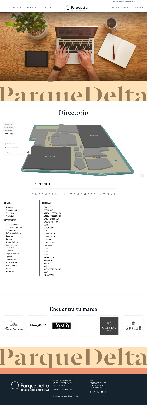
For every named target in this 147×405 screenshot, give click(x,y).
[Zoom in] (142, 172)
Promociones (33, 8)
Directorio (17, 8)
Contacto (139, 8)
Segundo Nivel (8, 127)
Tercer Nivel (8, 124)
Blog (104, 8)
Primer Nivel (8, 130)
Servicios (93, 384)
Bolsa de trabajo (96, 386)
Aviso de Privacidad (97, 387)
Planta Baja (9, 134)
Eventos (47, 8)
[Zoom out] (142, 175)
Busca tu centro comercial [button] (122, 2)
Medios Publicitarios (120, 8)
